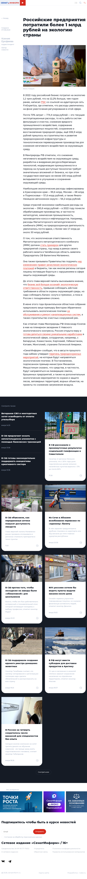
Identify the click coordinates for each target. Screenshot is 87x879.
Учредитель (39, 848)
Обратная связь (41, 852)
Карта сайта (44, 873)
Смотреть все (43, 772)
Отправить (39, 832)
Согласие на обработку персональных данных (23, 837)
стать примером (49, 245)
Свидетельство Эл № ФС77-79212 (15, 848)
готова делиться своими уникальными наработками (52, 334)
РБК (43, 102)
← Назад (4, 18)
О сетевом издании (9, 852)
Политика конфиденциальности (66, 848)
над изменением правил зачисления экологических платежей (52, 265)
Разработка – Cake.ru (76, 873)
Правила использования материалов (68, 852)
